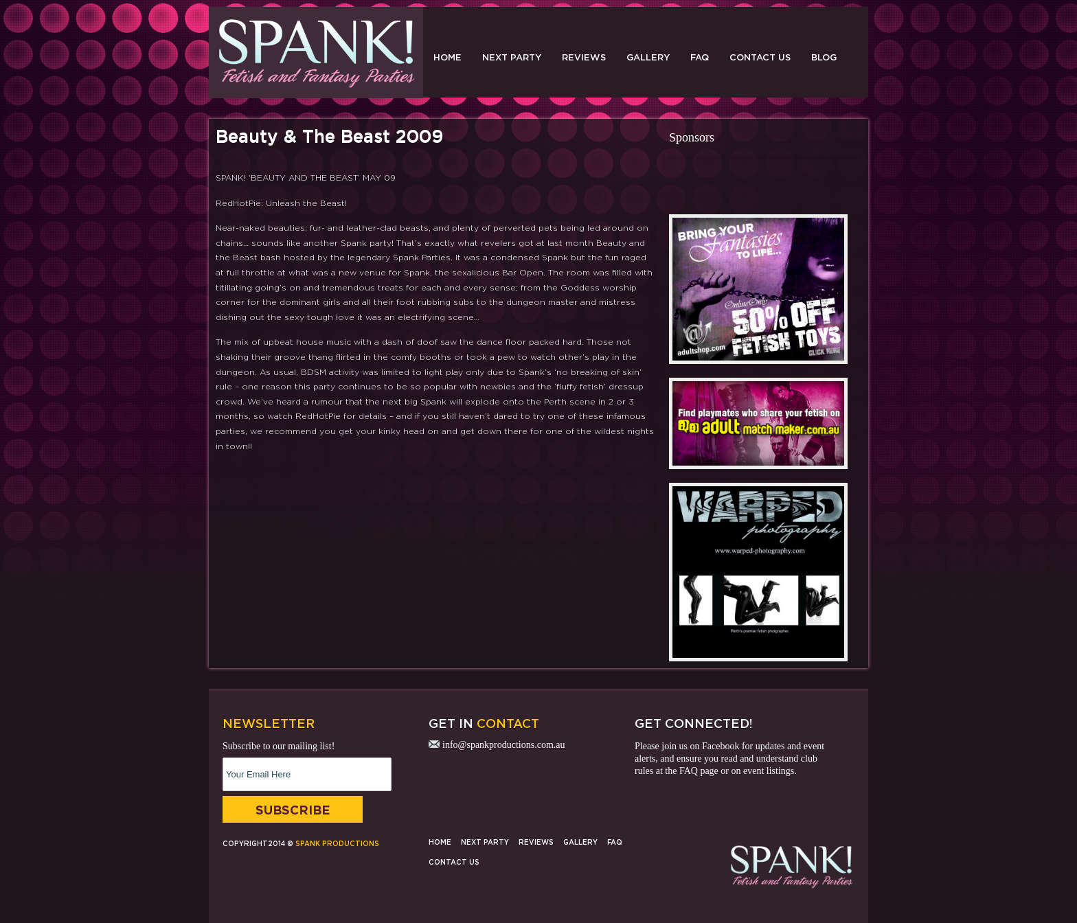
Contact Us (760, 57)
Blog (824, 57)
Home (447, 57)
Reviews (584, 57)
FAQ (699, 57)
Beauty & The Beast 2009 (329, 136)
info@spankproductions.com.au (503, 745)
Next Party (511, 57)
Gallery (648, 57)
